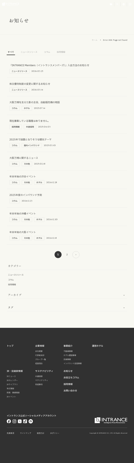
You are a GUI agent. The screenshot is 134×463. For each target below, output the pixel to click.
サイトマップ (25, 433)
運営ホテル (97, 347)
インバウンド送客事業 (73, 364)
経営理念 (39, 364)
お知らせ (68, 372)
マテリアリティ (41, 381)
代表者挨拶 (39, 356)
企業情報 (39, 347)
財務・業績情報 (13, 392)
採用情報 (61, 52)
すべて (11, 52)
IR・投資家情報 (15, 372)
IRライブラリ (12, 385)
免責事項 (10, 433)
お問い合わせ (70, 391)
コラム (47, 52)
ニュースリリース (29, 52)
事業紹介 (68, 347)
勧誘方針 (40, 433)
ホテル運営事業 (70, 356)
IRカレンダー (12, 381)
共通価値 (39, 377)
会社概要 (39, 352)
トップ (10, 347)
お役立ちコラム (71, 378)
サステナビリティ (44, 372)
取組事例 (39, 385)
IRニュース (11, 377)
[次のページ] (75, 256)
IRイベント (11, 396)
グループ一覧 (40, 360)
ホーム (95, 40)
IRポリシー (54, 433)
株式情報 (10, 389)
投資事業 (67, 360)
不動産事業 (68, 352)
